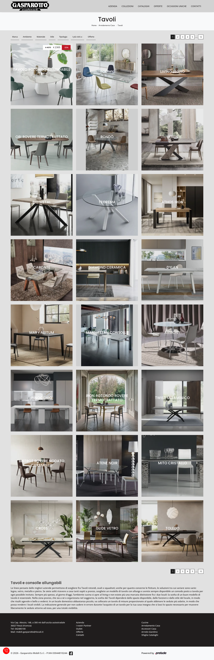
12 (201, 37)
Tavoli (120, 25)
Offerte (158, 6)
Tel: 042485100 (18, 628)
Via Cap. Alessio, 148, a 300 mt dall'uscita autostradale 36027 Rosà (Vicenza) (38, 624)
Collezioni (127, 6)
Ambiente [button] (27, 36)
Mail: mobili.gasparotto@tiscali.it (27, 631)
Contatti (196, 6)
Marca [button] (15, 36)
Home (94, 25)
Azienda (112, 6)
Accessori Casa (148, 628)
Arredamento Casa (107, 25)
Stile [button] (52, 36)
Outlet (79, 628)
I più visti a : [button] (77, 36)
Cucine (144, 622)
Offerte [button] (91, 36)
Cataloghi (143, 6)
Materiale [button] (41, 36)
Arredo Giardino (149, 631)
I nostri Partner (83, 625)
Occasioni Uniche (177, 6)
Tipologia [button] (63, 36)
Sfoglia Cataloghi (149, 635)
